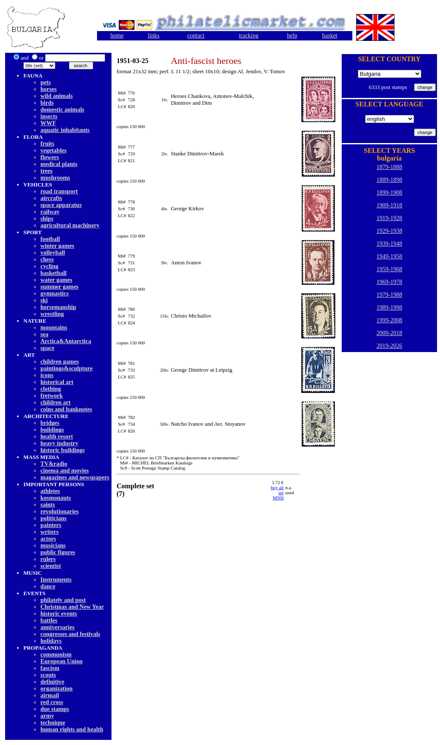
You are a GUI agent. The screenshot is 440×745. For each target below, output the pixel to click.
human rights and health (71, 729)
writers (49, 532)
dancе (47, 586)
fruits (47, 143)
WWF (48, 123)
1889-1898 (390, 180)
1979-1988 (390, 295)
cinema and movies (64, 470)
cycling (49, 266)
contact (195, 35)
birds (47, 103)
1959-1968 (390, 269)
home (116, 35)
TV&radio (53, 464)
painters (50, 525)
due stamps (54, 709)
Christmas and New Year (72, 607)
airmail (49, 695)
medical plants (58, 164)
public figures (57, 552)
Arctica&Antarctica (65, 341)
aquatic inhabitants (65, 130)
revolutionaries (59, 511)
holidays (51, 641)
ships (46, 218)
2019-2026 (390, 346)
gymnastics (54, 293)
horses (48, 89)
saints (47, 504)
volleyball (52, 252)
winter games (57, 246)
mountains (53, 327)
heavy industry (59, 443)
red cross (51, 702)
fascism (49, 668)
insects (48, 116)
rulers (48, 559)
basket (329, 35)
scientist (50, 566)
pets (45, 82)
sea (44, 334)
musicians (53, 545)
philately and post (63, 600)
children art (55, 402)
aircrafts (51, 198)
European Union (61, 661)
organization (56, 688)
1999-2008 (390, 320)
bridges (49, 423)
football (50, 239)
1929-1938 (390, 231)
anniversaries (57, 627)
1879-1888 (390, 167)
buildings (52, 430)
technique (52, 722)
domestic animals (62, 109)
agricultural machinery (70, 225)
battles (48, 620)
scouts (48, 675)
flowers (49, 157)
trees (46, 171)
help (292, 35)
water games (56, 280)
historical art (56, 382)
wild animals (56, 96)
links (154, 35)
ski (44, 300)
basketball (53, 273)
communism (55, 654)
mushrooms (55, 178)
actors (48, 539)
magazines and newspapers (74, 477)
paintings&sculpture (66, 368)
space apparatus (61, 205)
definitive (52, 682)
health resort (56, 436)
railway (50, 212)
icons (46, 375)
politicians (53, 518)
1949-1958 (390, 256)
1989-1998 (390, 307)
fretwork (51, 396)
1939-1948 (390, 244)
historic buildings (62, 450)
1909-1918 (390, 205)
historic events (58, 613)
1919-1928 (390, 218)
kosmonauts (55, 498)
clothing (50, 389)
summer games (59, 287)
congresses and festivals (70, 634)
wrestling (52, 314)
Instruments (55, 579)
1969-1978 (390, 282)
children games (59, 361)
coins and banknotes (66, 409)
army (47, 716)
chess (47, 259)
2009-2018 (390, 333)
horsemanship (58, 307)
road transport (59, 191)
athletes (50, 491)
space (47, 348)
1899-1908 (390, 192)
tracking (248, 35)
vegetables (53, 150)
